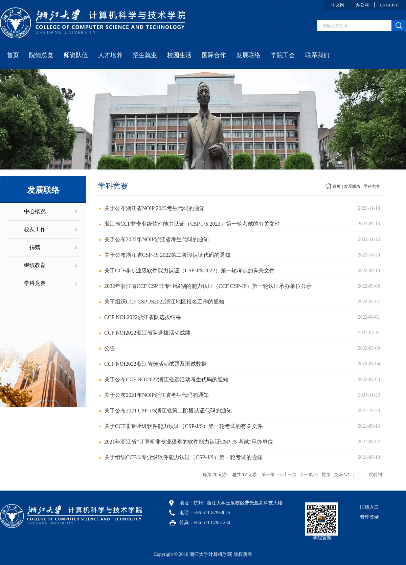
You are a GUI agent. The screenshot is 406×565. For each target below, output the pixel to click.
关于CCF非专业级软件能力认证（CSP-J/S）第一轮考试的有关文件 (183, 426)
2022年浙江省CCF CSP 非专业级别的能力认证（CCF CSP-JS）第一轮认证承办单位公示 (208, 286)
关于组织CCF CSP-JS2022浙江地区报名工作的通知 (164, 301)
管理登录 (369, 517)
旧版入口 (369, 507)
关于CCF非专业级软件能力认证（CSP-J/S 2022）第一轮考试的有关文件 (189, 270)
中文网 (337, 4)
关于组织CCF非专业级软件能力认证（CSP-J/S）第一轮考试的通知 (183, 457)
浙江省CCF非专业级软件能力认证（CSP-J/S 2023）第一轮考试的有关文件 (192, 224)
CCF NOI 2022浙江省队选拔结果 (142, 317)
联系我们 (317, 55)
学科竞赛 (372, 186)
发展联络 (248, 55)
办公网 (362, 4)
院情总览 (41, 55)
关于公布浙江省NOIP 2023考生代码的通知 (154, 208)
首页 (13, 55)
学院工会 (283, 55)
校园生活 (179, 55)
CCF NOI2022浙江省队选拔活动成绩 (147, 333)
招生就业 (145, 55)
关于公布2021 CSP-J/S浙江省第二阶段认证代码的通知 (168, 410)
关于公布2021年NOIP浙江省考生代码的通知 (156, 395)
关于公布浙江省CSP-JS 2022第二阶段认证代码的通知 (167, 255)
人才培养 (110, 55)
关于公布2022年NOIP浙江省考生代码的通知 (156, 239)
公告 (109, 348)
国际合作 (214, 55)
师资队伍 (76, 55)
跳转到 (376, 474)
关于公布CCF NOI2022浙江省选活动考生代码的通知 (166, 379)
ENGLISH (389, 4)
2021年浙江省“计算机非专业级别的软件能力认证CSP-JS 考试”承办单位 (188, 442)
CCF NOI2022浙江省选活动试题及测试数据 (155, 364)
